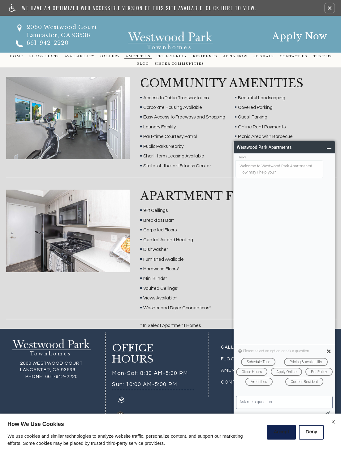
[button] (330, 8)
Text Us (322, 56)
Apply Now (299, 36)
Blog (143, 64)
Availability (79, 56)
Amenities (138, 56)
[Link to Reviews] (121, 399)
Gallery (110, 56)
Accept (281, 432)
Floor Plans (44, 56)
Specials (263, 56)
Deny (311, 432)
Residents (205, 56)
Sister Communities (179, 64)
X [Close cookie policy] (333, 421)
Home (16, 56)
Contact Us (293, 56)
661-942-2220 (48, 43)
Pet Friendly (171, 56)
